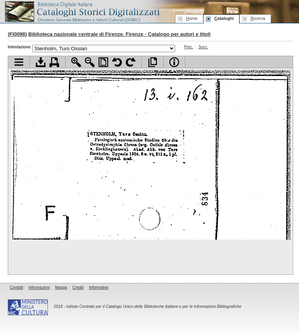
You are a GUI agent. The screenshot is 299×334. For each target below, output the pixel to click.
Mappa (61, 287)
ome (191, 18)
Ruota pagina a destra (130, 62)
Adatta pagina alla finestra (103, 62)
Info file (174, 62)
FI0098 (17, 34)
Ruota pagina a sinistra (117, 62)
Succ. (203, 47)
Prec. (188, 47)
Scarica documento (41, 62)
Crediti (78, 287)
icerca (257, 18)
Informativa (98, 287)
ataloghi (224, 18)
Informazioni (38, 287)
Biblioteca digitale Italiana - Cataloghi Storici (82, 11)
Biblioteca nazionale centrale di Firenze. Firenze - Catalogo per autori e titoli (119, 34)
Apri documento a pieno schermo (152, 62)
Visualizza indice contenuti (19, 62)
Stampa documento (54, 62)
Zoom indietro (90, 62)
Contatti (16, 287)
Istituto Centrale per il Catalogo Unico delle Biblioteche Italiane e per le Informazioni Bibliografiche (153, 306)
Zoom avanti (76, 62)
